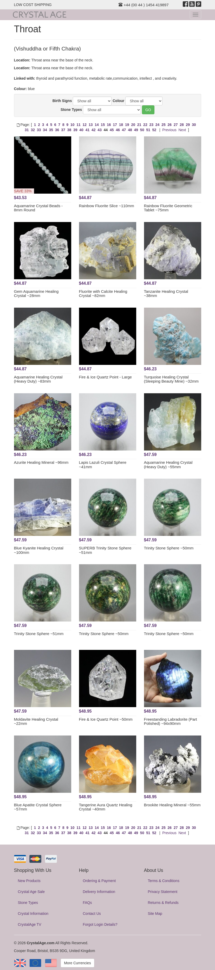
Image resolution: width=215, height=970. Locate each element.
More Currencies (77, 963)
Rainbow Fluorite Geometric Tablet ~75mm (168, 208)
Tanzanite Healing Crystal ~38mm (166, 293)
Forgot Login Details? (100, 924)
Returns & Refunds (163, 903)
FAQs (87, 903)
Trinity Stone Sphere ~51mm (39, 633)
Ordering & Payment (99, 881)
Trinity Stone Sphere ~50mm (169, 548)
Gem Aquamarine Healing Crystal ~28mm (36, 293)
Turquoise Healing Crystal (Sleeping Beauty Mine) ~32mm (171, 379)
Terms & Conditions (163, 881)
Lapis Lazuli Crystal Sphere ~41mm (103, 464)
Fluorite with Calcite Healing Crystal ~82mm (103, 293)
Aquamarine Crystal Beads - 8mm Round (38, 208)
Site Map (155, 913)
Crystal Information (33, 913)
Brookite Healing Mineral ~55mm (172, 805)
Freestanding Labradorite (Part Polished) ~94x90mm (170, 721)
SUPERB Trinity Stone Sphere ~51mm (105, 550)
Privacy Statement (163, 892)
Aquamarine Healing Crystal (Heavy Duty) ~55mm (168, 464)
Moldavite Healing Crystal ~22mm (36, 721)
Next (182, 130)
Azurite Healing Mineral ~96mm (41, 462)
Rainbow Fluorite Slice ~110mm (106, 206)
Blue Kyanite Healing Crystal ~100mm (38, 550)
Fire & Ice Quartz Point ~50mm (106, 719)
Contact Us (92, 913)
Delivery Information (99, 892)
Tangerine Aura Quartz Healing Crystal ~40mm (105, 807)
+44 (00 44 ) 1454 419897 (143, 5)
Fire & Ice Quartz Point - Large (105, 377)
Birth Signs (62, 101)
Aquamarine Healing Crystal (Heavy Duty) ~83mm (38, 379)
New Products (29, 881)
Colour (118, 101)
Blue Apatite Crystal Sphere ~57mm (38, 807)
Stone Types (71, 109)
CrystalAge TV (29, 924)
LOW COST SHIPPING (33, 5)
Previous (169, 130)
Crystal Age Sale (31, 892)
